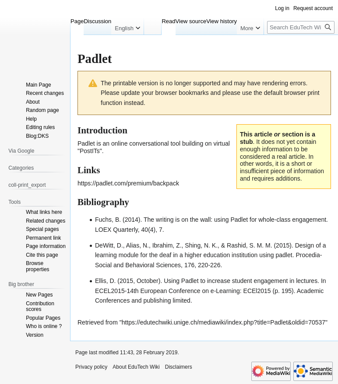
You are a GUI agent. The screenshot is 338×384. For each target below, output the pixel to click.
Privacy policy (91, 367)
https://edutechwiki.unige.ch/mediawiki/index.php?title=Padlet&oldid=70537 (223, 322)
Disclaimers (178, 367)
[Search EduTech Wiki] (300, 27)
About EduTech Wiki (136, 367)
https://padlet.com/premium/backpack (128, 183)
